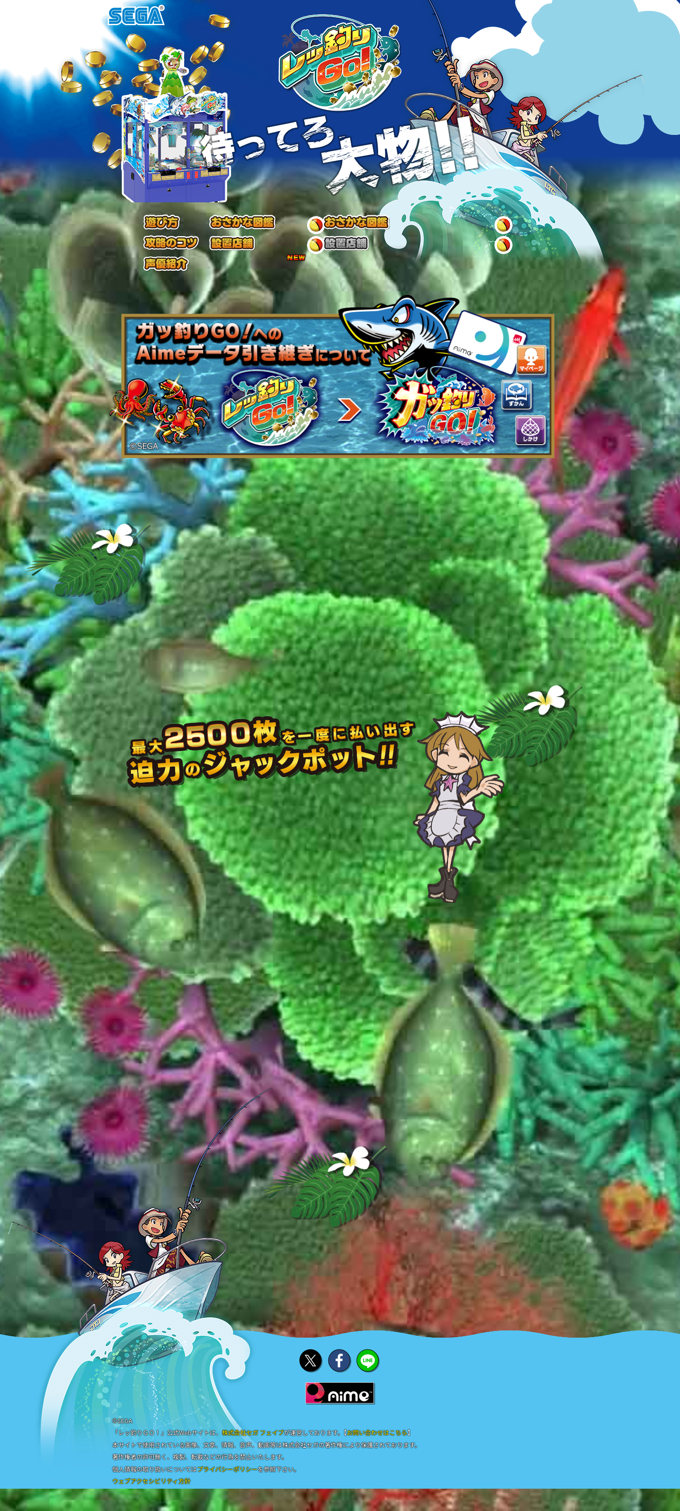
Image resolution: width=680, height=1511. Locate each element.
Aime (340, 1402)
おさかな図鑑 (242, 226)
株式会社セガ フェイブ (253, 1441)
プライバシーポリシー (227, 1477)
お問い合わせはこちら (377, 1441)
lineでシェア (368, 1369)
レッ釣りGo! (340, 63)
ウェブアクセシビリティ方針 (151, 1489)
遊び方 (152, 226)
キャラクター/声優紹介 (520, 226)
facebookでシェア (340, 1369)
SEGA (136, 15)
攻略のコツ (345, 226)
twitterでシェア (311, 1369)
